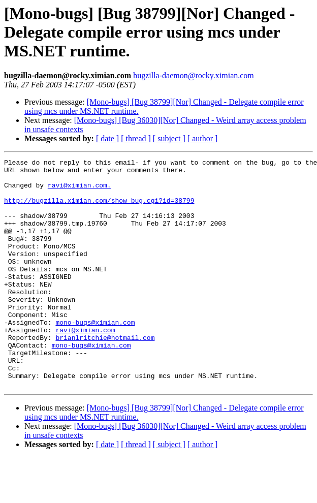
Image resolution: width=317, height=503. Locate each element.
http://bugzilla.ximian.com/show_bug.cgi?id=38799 (99, 209)
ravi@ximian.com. (79, 191)
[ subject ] (169, 138)
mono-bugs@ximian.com (95, 355)
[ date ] (107, 138)
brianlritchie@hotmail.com (104, 374)
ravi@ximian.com (85, 364)
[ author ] (202, 138)
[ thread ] (136, 138)
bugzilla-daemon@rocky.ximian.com (193, 75)
